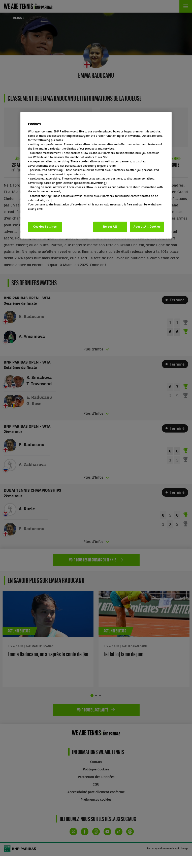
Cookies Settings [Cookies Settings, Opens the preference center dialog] (45, 226)
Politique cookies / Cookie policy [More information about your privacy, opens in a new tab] (50, 213)
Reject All (110, 226)
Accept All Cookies (147, 226)
